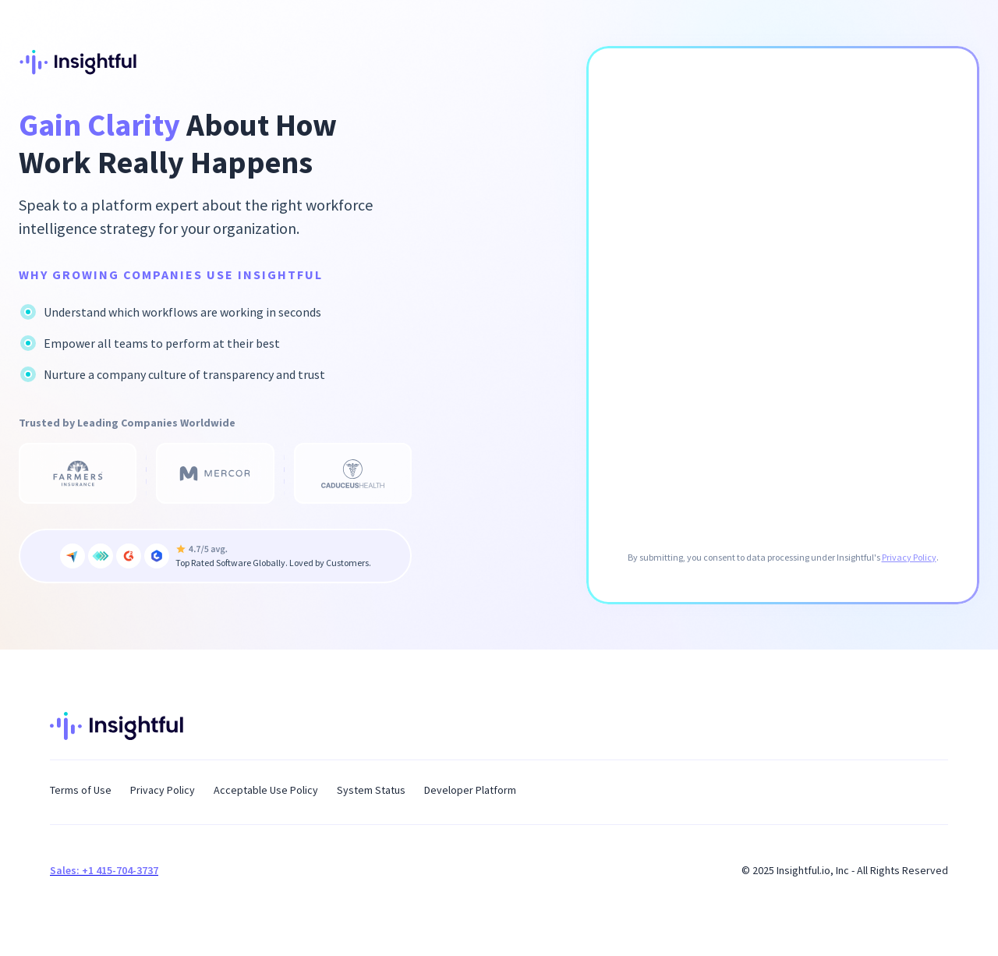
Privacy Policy (909, 557)
